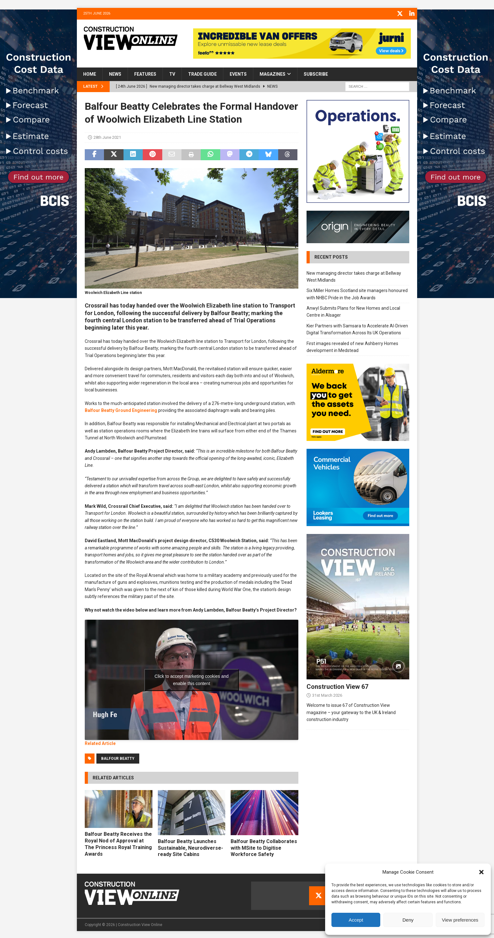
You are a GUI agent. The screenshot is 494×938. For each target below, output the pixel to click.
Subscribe (316, 73)
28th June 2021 (107, 136)
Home (89, 73)
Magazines (272, 73)
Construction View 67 (337, 685)
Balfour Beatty (118, 757)
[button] (481, 872)
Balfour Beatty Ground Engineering (121, 409)
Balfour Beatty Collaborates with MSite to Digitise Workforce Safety (264, 847)
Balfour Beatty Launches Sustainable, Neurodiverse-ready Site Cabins (190, 847)
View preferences (460, 920)
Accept (356, 920)
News (115, 73)
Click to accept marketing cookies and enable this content (192, 679)
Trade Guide (202, 73)
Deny (407, 920)
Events (238, 73)
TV (172, 73)
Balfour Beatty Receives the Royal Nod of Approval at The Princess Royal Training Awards (118, 843)
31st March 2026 (327, 694)
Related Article (100, 742)
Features (145, 73)
